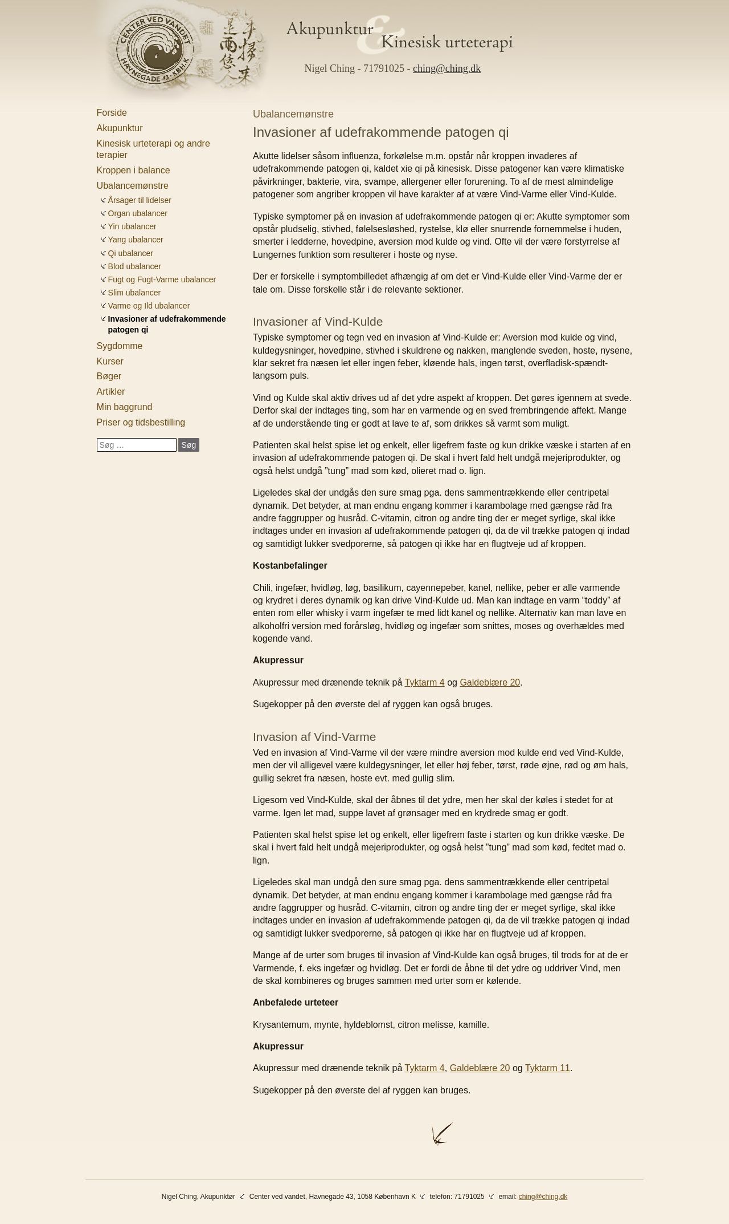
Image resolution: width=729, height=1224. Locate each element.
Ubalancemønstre (133, 186)
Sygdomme (120, 346)
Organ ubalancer (137, 213)
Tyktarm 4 (425, 682)
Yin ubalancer (132, 226)
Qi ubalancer (130, 253)
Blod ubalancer (134, 266)
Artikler (111, 391)
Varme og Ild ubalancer (149, 305)
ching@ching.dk (447, 68)
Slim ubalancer (134, 292)
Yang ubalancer (135, 239)
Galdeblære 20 (490, 682)
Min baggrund (125, 407)
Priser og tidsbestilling (141, 422)
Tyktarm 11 (547, 1068)
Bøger (109, 376)
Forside (112, 112)
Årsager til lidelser (139, 200)
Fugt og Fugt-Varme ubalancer (162, 279)
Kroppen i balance (133, 170)
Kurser (110, 361)
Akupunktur (120, 128)
